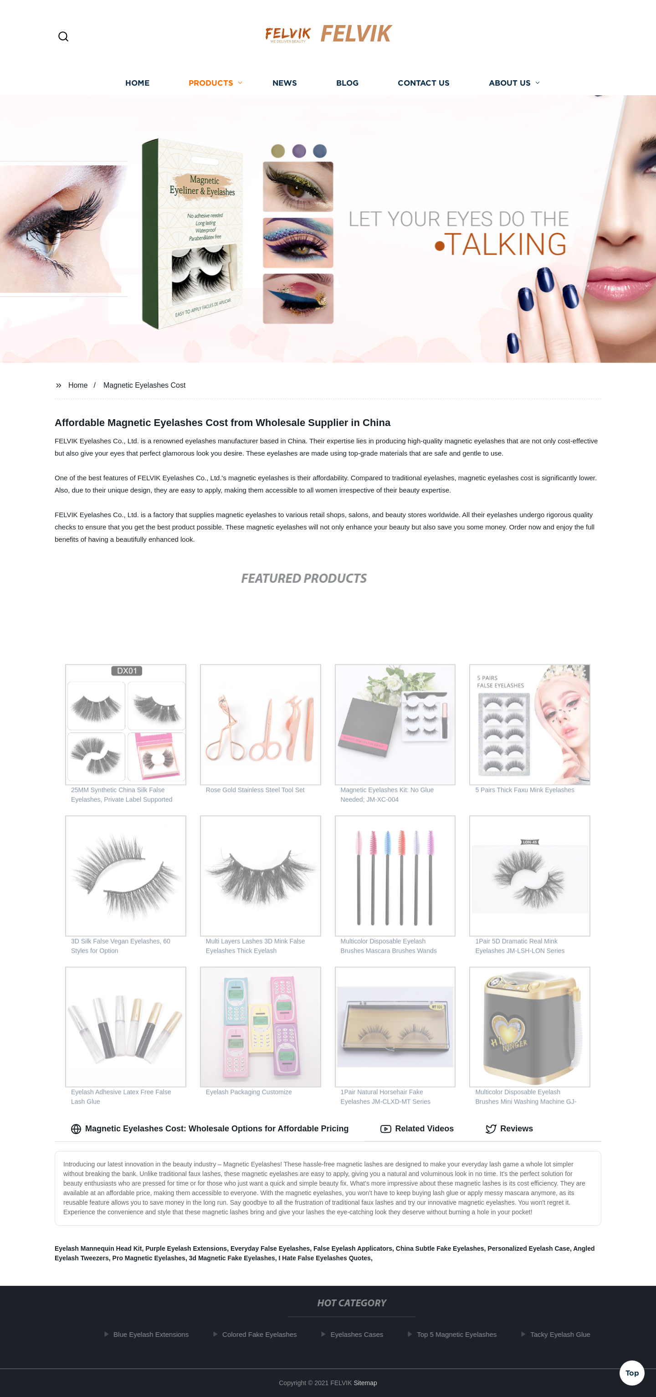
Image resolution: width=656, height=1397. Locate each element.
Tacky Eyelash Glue (565, 1334)
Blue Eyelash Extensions (155, 1334)
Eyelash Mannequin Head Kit (98, 1248)
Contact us (424, 83)
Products (211, 83)
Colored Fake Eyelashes (264, 1334)
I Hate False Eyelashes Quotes (325, 1258)
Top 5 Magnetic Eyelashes (461, 1334)
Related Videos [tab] (417, 1129)
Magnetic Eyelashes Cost (144, 385)
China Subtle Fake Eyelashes (440, 1248)
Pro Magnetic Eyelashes (149, 1258)
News (284, 83)
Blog (347, 83)
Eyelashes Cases (361, 1334)
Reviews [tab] (509, 1129)
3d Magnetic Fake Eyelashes (232, 1258)
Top (632, 1372)
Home (137, 83)
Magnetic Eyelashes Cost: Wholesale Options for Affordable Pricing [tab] (209, 1129)
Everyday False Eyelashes (270, 1248)
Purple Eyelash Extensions (186, 1248)
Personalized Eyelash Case (528, 1248)
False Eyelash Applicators (352, 1248)
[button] (63, 37)
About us (510, 83)
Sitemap (365, 1383)
